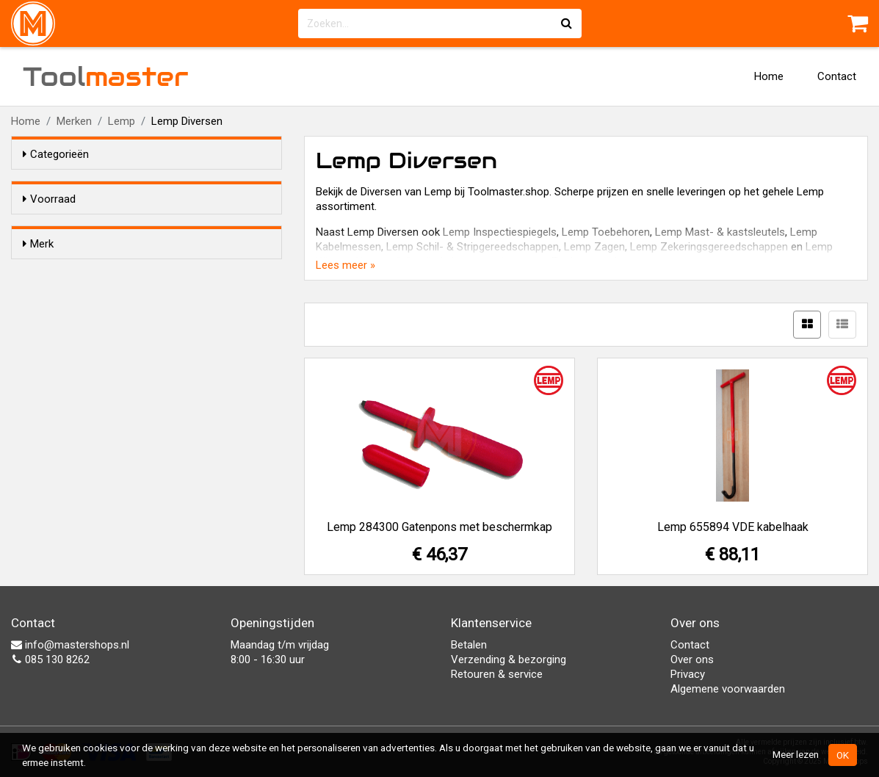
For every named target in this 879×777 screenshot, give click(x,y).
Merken (74, 121)
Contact (836, 76)
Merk (38, 270)
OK (842, 755)
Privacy (687, 674)
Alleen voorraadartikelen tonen (118, 227)
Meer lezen (796, 754)
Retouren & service (497, 674)
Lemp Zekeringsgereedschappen (709, 246)
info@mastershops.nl (70, 644)
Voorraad (49, 199)
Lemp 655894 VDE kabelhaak (733, 527)
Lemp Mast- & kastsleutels (720, 232)
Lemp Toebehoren (606, 232)
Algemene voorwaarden (727, 688)
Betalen (469, 644)
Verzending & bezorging (508, 659)
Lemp (121, 121)
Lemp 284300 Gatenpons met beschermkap (439, 527)
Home (769, 76)
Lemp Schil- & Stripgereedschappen (472, 246)
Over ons (692, 659)
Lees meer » (345, 265)
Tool (106, 76)
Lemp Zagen (594, 246)
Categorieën (56, 154)
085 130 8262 (50, 659)
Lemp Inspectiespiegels (500, 232)
